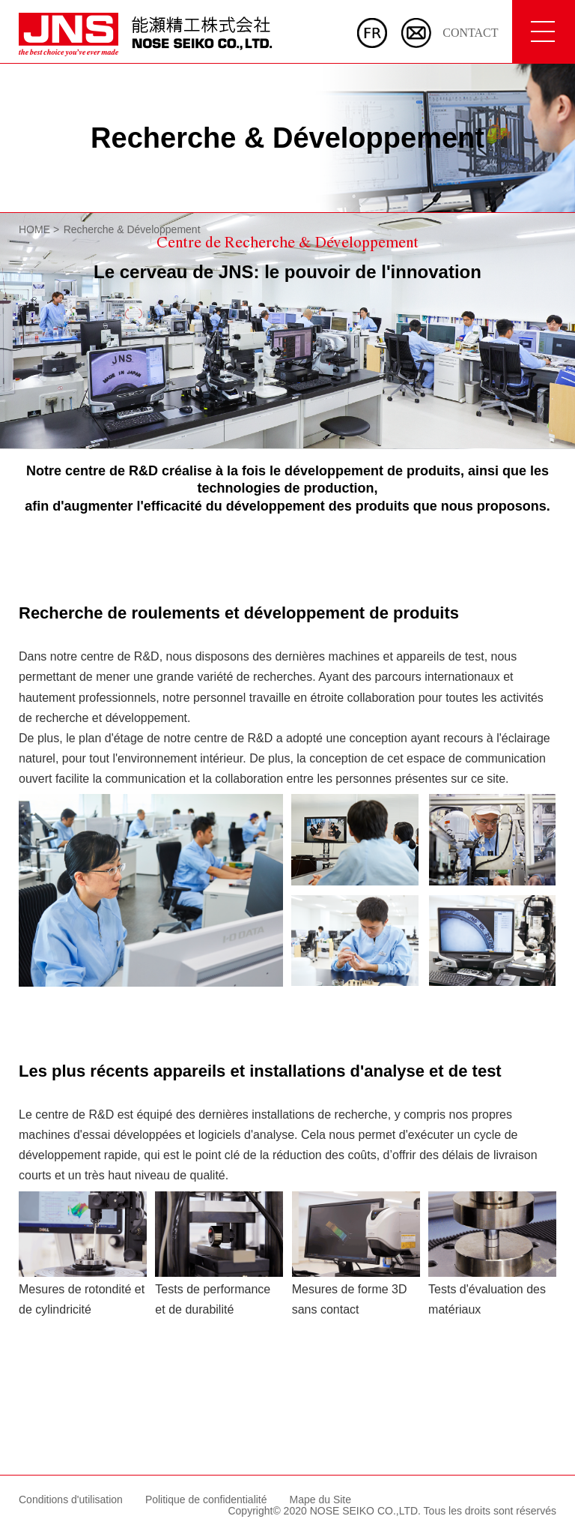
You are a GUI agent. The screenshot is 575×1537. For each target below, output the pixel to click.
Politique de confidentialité (206, 1500)
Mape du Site (321, 1500)
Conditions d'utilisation (71, 1500)
